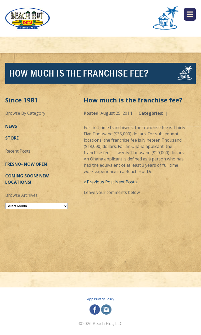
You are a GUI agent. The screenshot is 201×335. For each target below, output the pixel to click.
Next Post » (126, 182)
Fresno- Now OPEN (26, 164)
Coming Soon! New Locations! (27, 179)
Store (12, 138)
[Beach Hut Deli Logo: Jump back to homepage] (27, 18)
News (11, 126)
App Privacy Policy (100, 299)
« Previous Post (99, 182)
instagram (106, 309)
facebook (95, 309)
